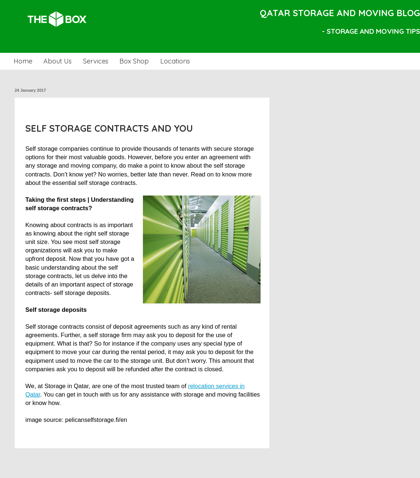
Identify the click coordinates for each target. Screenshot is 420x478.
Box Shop (134, 61)
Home (23, 61)
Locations (175, 61)
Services (95, 61)
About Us (57, 61)
